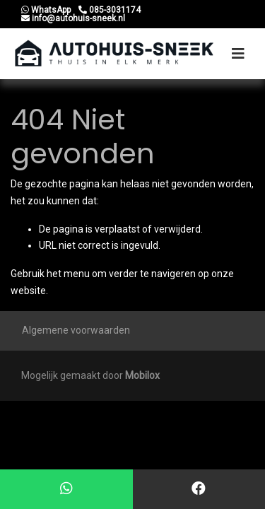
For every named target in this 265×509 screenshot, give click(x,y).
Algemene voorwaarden (76, 330)
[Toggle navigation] (238, 53)
